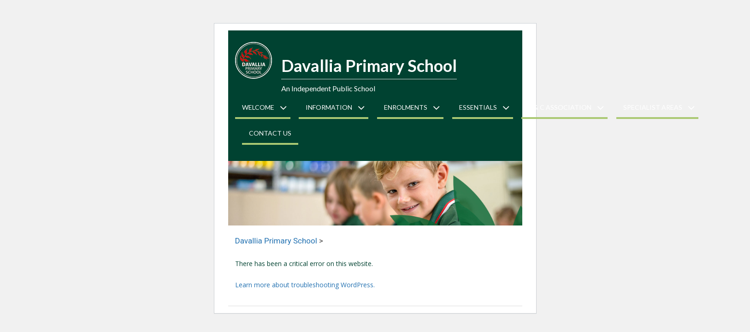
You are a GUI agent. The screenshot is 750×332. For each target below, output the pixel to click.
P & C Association (559, 107)
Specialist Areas (652, 107)
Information (329, 107)
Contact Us (270, 133)
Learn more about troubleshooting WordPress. (305, 284)
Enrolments (405, 107)
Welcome (258, 107)
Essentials (478, 107)
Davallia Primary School (369, 65)
